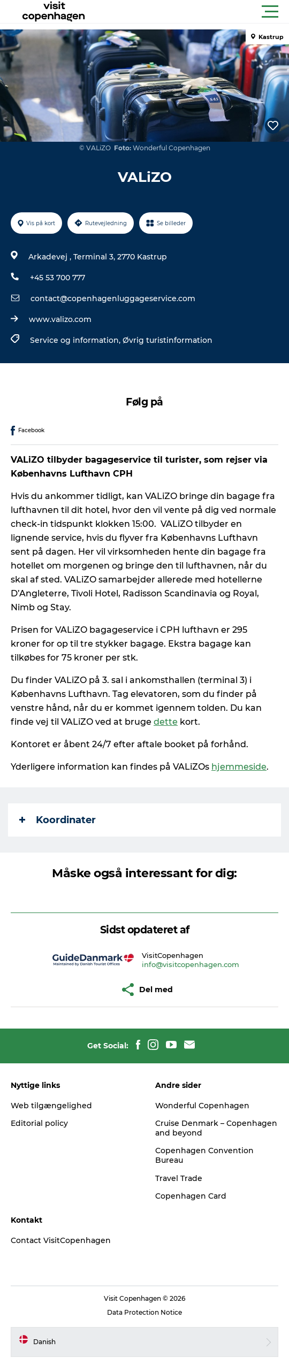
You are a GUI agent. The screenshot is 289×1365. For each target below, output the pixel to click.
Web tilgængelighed (51, 1105)
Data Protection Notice (144, 1312)
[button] (192, 11)
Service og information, (76, 340)
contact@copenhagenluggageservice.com (113, 298)
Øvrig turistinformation (167, 340)
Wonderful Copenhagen (202, 1105)
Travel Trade (178, 1178)
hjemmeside (239, 767)
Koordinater (57, 820)
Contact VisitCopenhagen (61, 1240)
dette (166, 722)
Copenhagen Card (190, 1196)
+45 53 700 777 (57, 277)
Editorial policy (39, 1123)
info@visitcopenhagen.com (190, 964)
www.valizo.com (60, 319)
